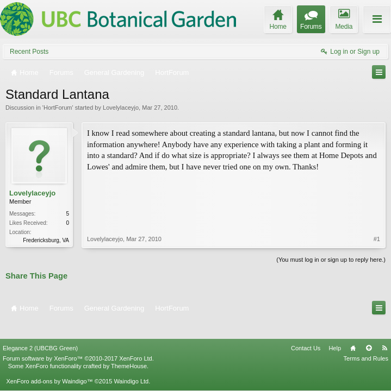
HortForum (58, 107)
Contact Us (305, 330)
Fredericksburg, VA (46, 240)
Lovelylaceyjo (121, 107)
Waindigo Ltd (131, 363)
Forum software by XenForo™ (78, 340)
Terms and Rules (365, 340)
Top (369, 330)
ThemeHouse (129, 348)
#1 (377, 192)
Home (353, 330)
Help (334, 330)
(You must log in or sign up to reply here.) (331, 258)
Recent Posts (29, 51)
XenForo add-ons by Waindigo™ (49, 363)
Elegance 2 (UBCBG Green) (40, 330)
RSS (384, 330)
